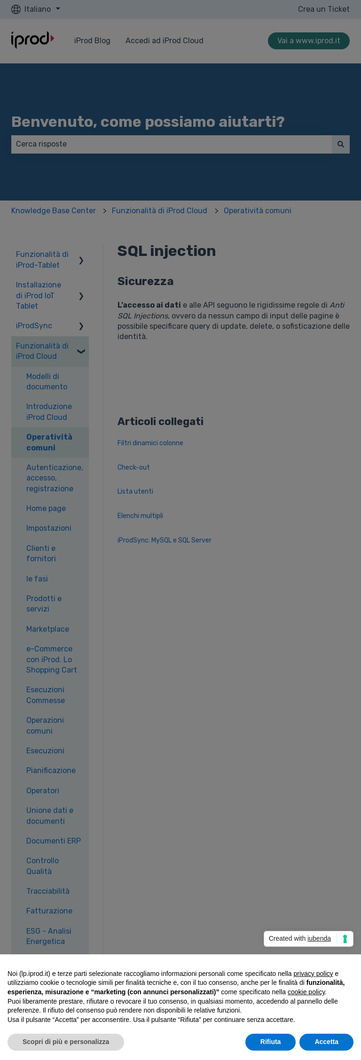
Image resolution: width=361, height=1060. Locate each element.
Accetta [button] (326, 1041)
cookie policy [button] (306, 992)
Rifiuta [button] (270, 1041)
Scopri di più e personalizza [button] (66, 1041)
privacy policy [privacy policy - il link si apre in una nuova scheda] (313, 973)
